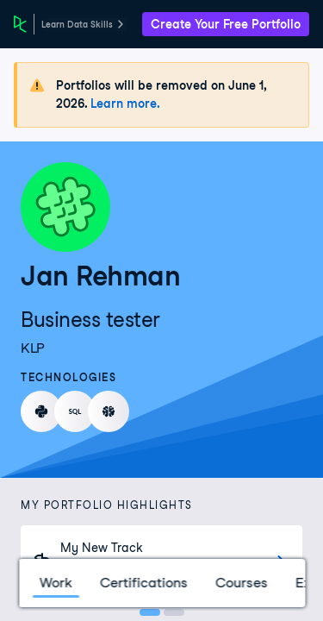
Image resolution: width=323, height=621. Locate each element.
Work (55, 582)
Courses (240, 582)
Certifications (143, 582)
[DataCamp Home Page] (20, 24)
